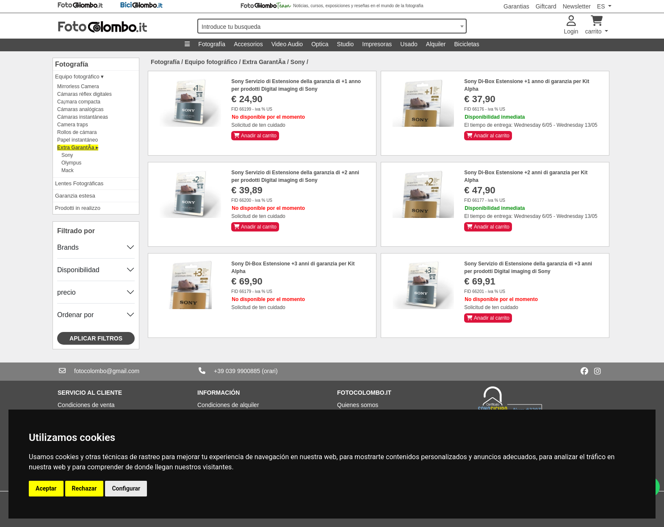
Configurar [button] (126, 488)
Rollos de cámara (77, 132)
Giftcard (546, 6)
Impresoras (377, 44)
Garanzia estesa (75, 195)
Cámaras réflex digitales (84, 94)
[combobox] (332, 26)
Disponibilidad (78, 269)
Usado (408, 44)
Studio (345, 44)
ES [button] (602, 6)
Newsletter (577, 6)
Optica (319, 44)
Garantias (516, 6)
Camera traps (72, 125)
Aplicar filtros (95, 338)
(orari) (269, 371)
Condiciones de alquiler (228, 405)
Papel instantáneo (77, 140)
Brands (68, 247)
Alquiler (436, 44)
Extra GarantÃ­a (263, 62)
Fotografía (211, 44)
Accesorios (248, 44)
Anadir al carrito (255, 136)
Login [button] (571, 25)
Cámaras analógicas (80, 109)
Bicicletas (466, 44)
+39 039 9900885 (237, 371)
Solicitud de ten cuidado (258, 125)
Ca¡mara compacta (78, 102)
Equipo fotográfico (211, 62)
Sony (67, 155)
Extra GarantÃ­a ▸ (77, 148)
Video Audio (287, 44)
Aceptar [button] (46, 488)
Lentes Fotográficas (79, 183)
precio (66, 292)
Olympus (71, 163)
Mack (67, 170)
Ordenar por (75, 314)
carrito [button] (594, 25)
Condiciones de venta (86, 405)
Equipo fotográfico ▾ (79, 76)
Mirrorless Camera (78, 86)
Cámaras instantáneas (82, 117)
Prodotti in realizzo (77, 208)
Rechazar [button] (84, 488)
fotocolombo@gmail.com (106, 371)
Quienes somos (357, 405)
